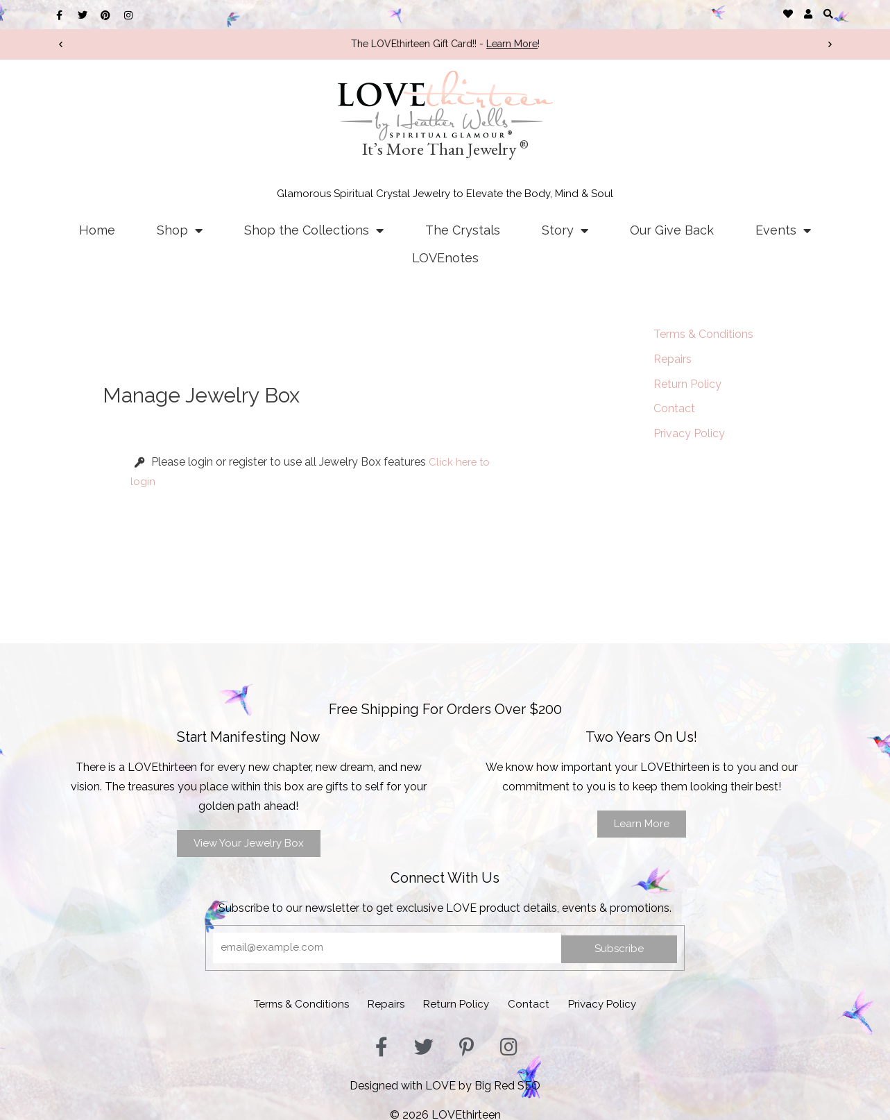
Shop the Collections (314, 230)
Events (783, 230)
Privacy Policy (689, 434)
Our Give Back (672, 230)
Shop (180, 230)
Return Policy (687, 384)
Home (97, 230)
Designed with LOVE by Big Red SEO (445, 1080)
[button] (828, 13)
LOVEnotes (445, 258)
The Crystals (462, 230)
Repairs (672, 359)
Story (565, 230)
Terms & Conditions (703, 334)
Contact (674, 409)
